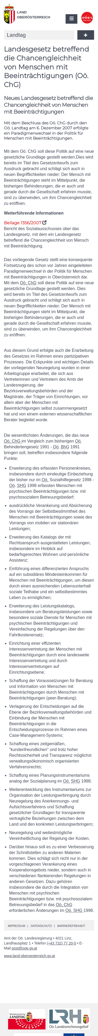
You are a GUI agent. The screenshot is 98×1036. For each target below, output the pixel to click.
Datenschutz (41, 925)
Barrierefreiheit (71, 925)
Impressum (16, 925)
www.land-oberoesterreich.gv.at (29, 956)
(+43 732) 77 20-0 (61, 943)
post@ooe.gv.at (24, 948)
